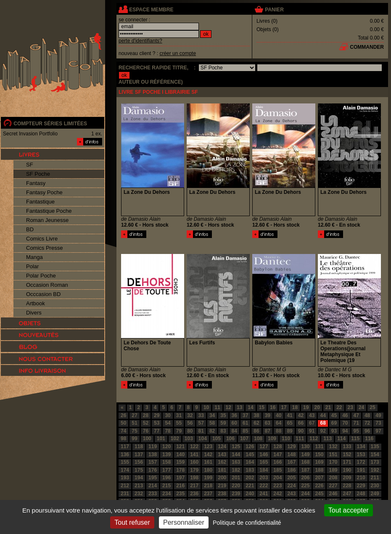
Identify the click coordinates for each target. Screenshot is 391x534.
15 (261, 407)
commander (367, 47)
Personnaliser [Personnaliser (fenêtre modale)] (183, 522)
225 (305, 486)
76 (145, 431)
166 (277, 462)
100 (147, 438)
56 (190, 423)
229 (361, 486)
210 (361, 478)
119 (152, 446)
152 (347, 454)
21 (328, 407)
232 (139, 494)
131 (319, 446)
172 (361, 462)
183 (250, 470)
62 (256, 423)
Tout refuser (132, 522)
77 (156, 431)
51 (134, 423)
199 (208, 478)
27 (134, 415)
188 (319, 470)
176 (152, 470)
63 (267, 423)
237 (208, 494)
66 (301, 423)
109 (272, 438)
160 (194, 462)
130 (305, 446)
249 (375, 494)
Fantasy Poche (44, 192)
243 (291, 494)
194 (139, 478)
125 (236, 446)
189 (333, 470)
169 (319, 462)
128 (277, 446)
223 (277, 486)
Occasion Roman (47, 285)
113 (327, 438)
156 (139, 462)
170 (333, 462)
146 (263, 454)
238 (222, 494)
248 (361, 494)
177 (166, 470)
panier (274, 10)
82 (212, 431)
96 (367, 431)
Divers (34, 312)
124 (222, 446)
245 (319, 494)
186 (291, 470)
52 (145, 423)
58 (212, 423)
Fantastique (40, 201)
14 (250, 407)
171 (347, 462)
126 (250, 446)
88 (278, 431)
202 (250, 478)
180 (208, 470)
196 (166, 478)
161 (208, 462)
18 (295, 407)
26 (123, 415)
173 (375, 462)
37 (245, 415)
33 (201, 415)
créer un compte (177, 53)
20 (317, 407)
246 (333, 494)
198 (194, 478)
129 (291, 446)
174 (125, 470)
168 (305, 462)
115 (355, 438)
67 (311, 423)
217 (194, 486)
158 (166, 462)
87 (267, 431)
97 (378, 431)
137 (139, 454)
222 (263, 486)
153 (361, 454)
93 (334, 431)
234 (166, 494)
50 (123, 423)
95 (356, 431)
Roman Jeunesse (47, 220)
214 (152, 486)
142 (208, 454)
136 (125, 454)
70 (345, 423)
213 (139, 486)
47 (356, 415)
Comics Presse (44, 248)
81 (201, 431)
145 (250, 454)
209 (347, 478)
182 (236, 470)
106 (230, 438)
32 (190, 415)
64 (278, 423)
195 (152, 478)
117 (125, 446)
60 (234, 423)
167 (291, 462)
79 (179, 431)
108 (258, 438)
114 (341, 438)
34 (212, 415)
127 (263, 446)
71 (356, 423)
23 (350, 407)
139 (166, 454)
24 (361, 407)
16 (272, 407)
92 (322, 431)
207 (319, 478)
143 (222, 454)
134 (361, 446)
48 (367, 415)
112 (313, 438)
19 (306, 407)
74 (123, 431)
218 (208, 486)
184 (263, 470)
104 (202, 438)
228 (347, 486)
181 (222, 470)
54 (167, 423)
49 (378, 415)
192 (375, 470)
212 (125, 486)
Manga (34, 257)
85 (245, 431)
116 (369, 438)
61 (245, 423)
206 (305, 478)
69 (334, 423)
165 (263, 462)
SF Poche (38, 174)
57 (201, 423)
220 (236, 486)
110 (286, 438)
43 (311, 415)
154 (375, 454)
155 (125, 462)
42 (301, 415)
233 (152, 494)
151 (333, 454)
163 (236, 462)
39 (267, 415)
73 (378, 423)
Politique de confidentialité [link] (247, 522)
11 (217, 407)
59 (223, 423)
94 (345, 431)
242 (277, 494)
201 (236, 478)
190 (347, 470)
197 (180, 478)
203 (263, 478)
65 (289, 423)
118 (139, 446)
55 (179, 423)
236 (194, 494)
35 (223, 415)
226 (319, 486)
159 (180, 462)
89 (289, 431)
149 (305, 454)
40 (278, 415)
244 (305, 494)
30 (167, 415)
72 (367, 423)
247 (347, 494)
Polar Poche (41, 275)
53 (156, 423)
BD (30, 229)
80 (190, 431)
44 (322, 415)
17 (283, 407)
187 (305, 470)
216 (180, 486)
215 (166, 486)
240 (250, 494)
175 (139, 470)
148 (291, 454)
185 (277, 470)
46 (345, 415)
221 (250, 486)
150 (319, 454)
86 (256, 431)
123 (208, 446)
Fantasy (35, 183)
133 (347, 446)
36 (234, 415)
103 (189, 438)
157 (152, 462)
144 (236, 454)
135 (375, 446)
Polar (32, 266)
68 (322, 423)
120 (166, 446)
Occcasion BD (43, 294)
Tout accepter (348, 510)
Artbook (35, 303)
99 (134, 438)
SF (29, 164)
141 (194, 454)
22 (339, 407)
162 (222, 462)
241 (263, 494)
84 (234, 431)
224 (291, 486)
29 (156, 415)
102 (175, 438)
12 (228, 407)
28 (145, 415)
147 (277, 454)
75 (134, 431)
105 (216, 438)
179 (194, 470)
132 (333, 446)
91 (311, 431)
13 (239, 407)
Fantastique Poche (48, 211)
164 (250, 462)
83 (223, 431)
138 (152, 454)
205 (291, 478)
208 (333, 478)
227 (333, 486)
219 (222, 486)
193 (125, 478)
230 (375, 486)
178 (180, 470)
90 (301, 431)
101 (161, 438)
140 (180, 454)
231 (125, 494)
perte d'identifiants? (140, 41)
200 (222, 478)
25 (372, 407)
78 (167, 431)
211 (375, 478)
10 (206, 407)
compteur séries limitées (50, 124)
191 (361, 470)
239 (236, 494)
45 (334, 415)
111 (300, 438)
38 (256, 415)
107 (244, 438)
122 (194, 446)
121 (180, 446)
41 (289, 415)
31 (179, 415)
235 (180, 494)
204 (277, 478)
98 (123, 438)
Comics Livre (42, 238)
